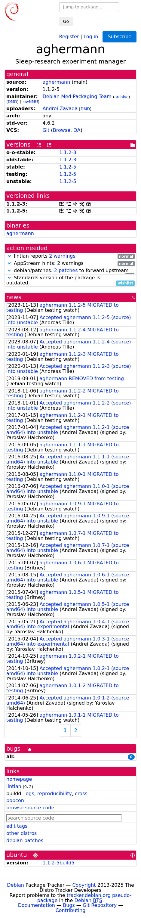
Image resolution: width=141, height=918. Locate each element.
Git (45, 130)
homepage (19, 779)
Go (66, 21)
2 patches (66, 270)
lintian (13, 786)
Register (69, 36)
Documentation (36, 905)
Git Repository (100, 905)
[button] (9, 256)
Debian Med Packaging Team (76, 96)
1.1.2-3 (67, 152)
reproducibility (54, 793)
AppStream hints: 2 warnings (70, 263)
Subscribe (119, 36)
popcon (15, 800)
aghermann (56, 82)
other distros (21, 833)
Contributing (71, 910)
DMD (12, 101)
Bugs (69, 905)
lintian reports (70, 256)
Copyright (84, 885)
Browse (61, 130)
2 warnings (62, 256)
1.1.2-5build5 (58, 863)
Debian (15, 885)
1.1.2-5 (67, 167)
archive (122, 97)
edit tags (16, 826)
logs (29, 793)
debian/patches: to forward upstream (70, 270)
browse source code (30, 808)
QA (77, 130)
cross (81, 793)
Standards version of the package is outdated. (70, 280)
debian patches (24, 840)
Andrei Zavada (60, 108)
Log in (91, 36)
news (13, 297)
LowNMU (29, 101)
